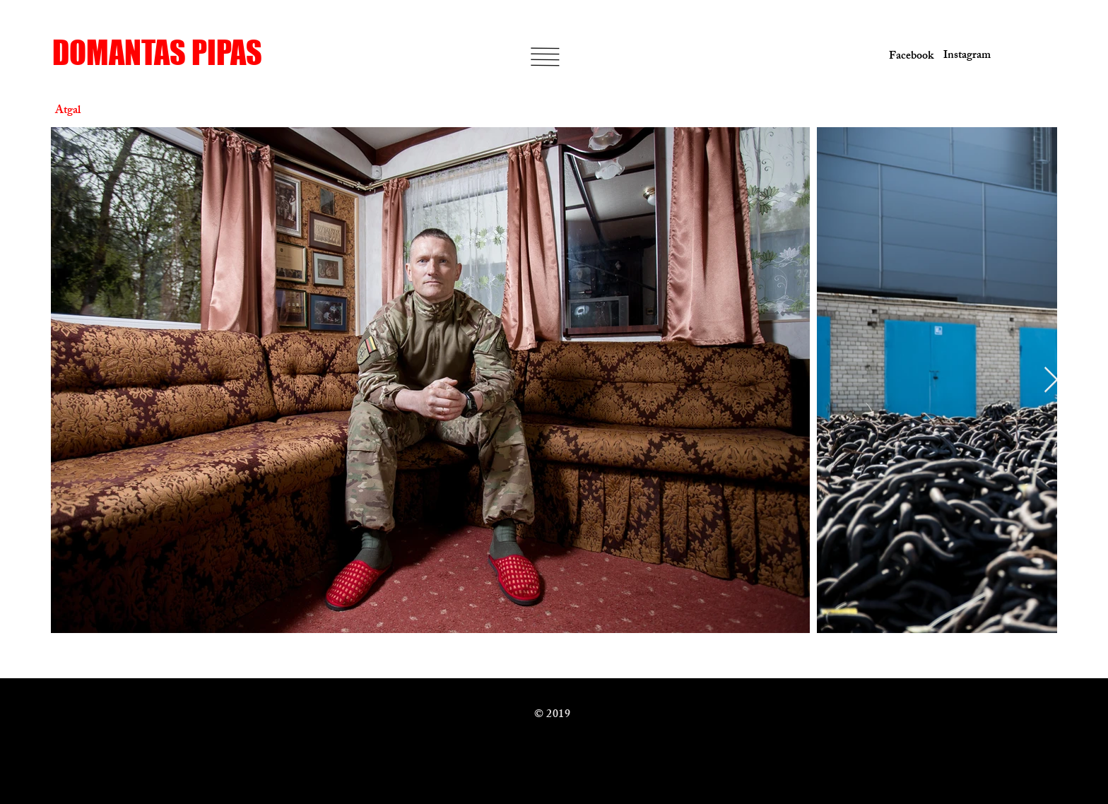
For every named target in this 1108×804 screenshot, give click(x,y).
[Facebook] (908, 57)
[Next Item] (1051, 380)
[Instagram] (962, 56)
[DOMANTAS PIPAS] (161, 52)
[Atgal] (105, 111)
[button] (545, 56)
